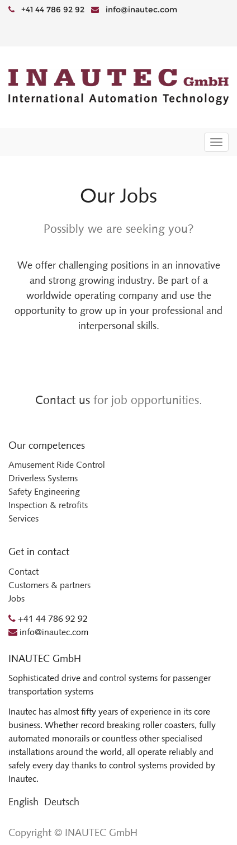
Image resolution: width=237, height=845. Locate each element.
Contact (23, 571)
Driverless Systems (43, 478)
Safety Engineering (44, 491)
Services (23, 518)
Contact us (62, 400)
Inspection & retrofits (48, 505)
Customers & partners (49, 585)
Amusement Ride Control (56, 464)
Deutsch (61, 802)
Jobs (16, 598)
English (23, 802)
